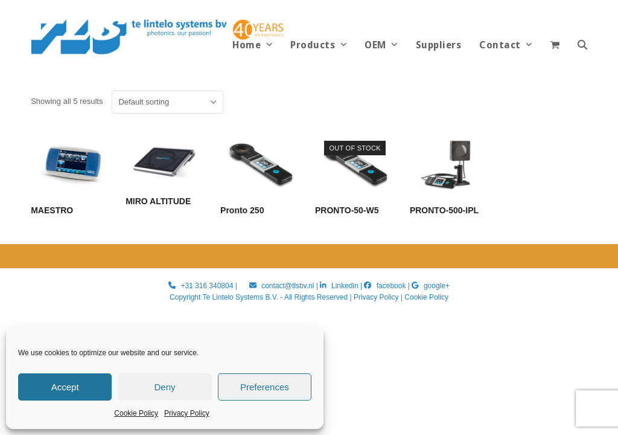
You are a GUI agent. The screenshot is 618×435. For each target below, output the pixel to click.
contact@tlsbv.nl (288, 286)
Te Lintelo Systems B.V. (240, 297)
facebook (391, 286)
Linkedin (344, 286)
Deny (164, 387)
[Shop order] (167, 102)
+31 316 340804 (206, 286)
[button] (582, 45)
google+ (437, 286)
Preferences (264, 387)
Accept (65, 387)
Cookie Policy (136, 413)
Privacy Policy (186, 413)
